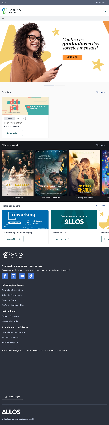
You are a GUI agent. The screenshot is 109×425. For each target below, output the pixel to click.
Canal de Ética (9, 300)
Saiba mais (13, 133)
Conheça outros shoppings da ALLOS (18, 419)
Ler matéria (13, 239)
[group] (54, 51)
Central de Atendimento (13, 332)
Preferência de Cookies (13, 305)
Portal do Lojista (10, 342)
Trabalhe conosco (10, 337)
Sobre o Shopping (10, 316)
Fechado (101, 2)
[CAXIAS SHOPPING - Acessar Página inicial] (11, 11)
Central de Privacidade (12, 290)
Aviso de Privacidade (12, 295)
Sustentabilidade (10, 321)
